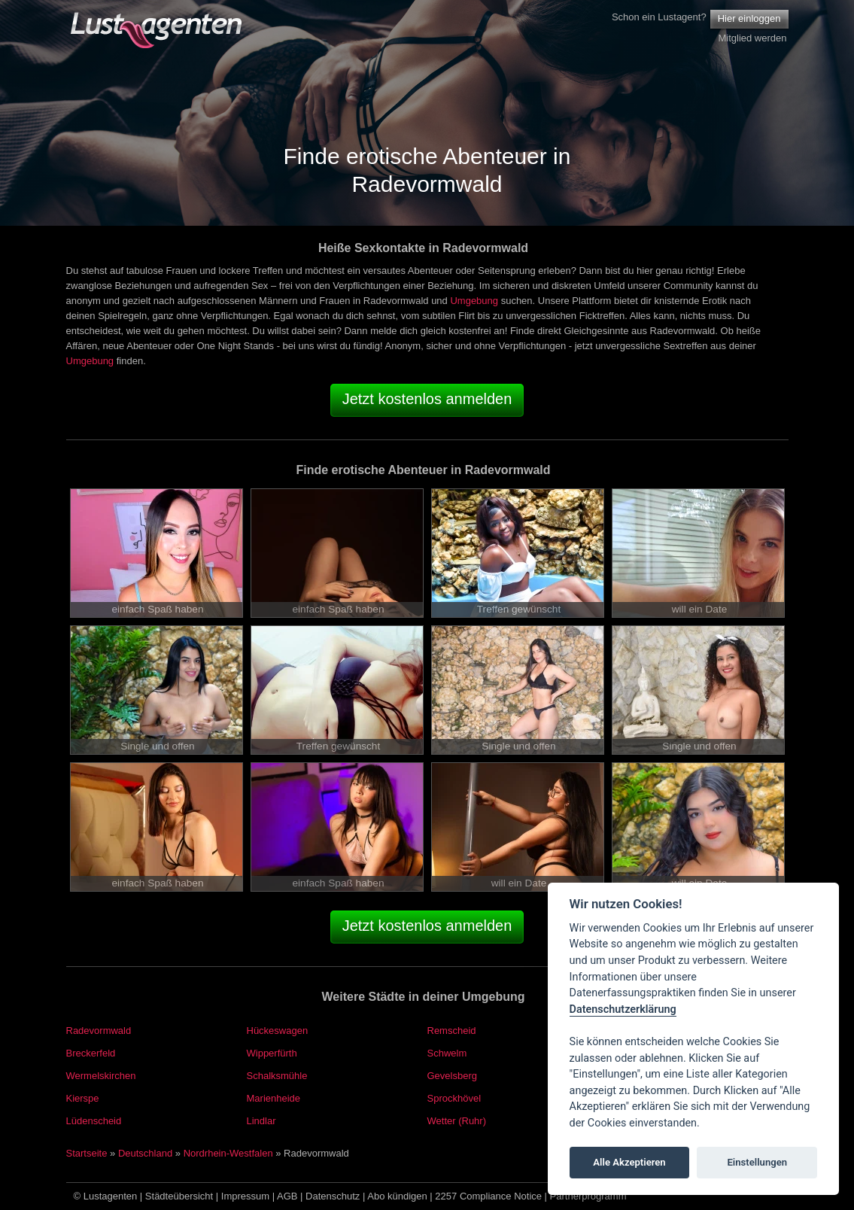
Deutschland (145, 1153)
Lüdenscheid (94, 1120)
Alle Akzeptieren (629, 1162)
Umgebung (474, 300)
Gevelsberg (452, 1075)
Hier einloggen (749, 18)
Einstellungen (757, 1162)
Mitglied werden (752, 38)
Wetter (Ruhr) (457, 1120)
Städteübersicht (179, 1196)
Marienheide (274, 1098)
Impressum (245, 1196)
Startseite (87, 1153)
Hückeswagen (277, 1030)
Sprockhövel (454, 1098)
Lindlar (261, 1120)
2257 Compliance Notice (488, 1196)
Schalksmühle (277, 1075)
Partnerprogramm (588, 1196)
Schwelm (447, 1053)
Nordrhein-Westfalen (228, 1153)
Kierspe (82, 1098)
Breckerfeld (91, 1053)
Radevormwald (99, 1030)
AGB (287, 1196)
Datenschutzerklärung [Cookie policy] (623, 1009)
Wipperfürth (272, 1053)
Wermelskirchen (101, 1075)
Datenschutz (332, 1196)
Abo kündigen (397, 1196)
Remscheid (451, 1030)
